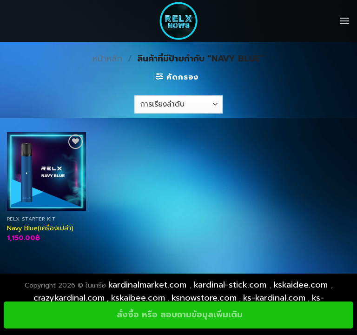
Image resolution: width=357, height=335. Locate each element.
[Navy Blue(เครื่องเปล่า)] (46, 171)
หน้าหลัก (107, 58)
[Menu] (344, 20)
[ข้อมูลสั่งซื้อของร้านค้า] (178, 104)
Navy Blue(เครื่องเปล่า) (40, 228)
